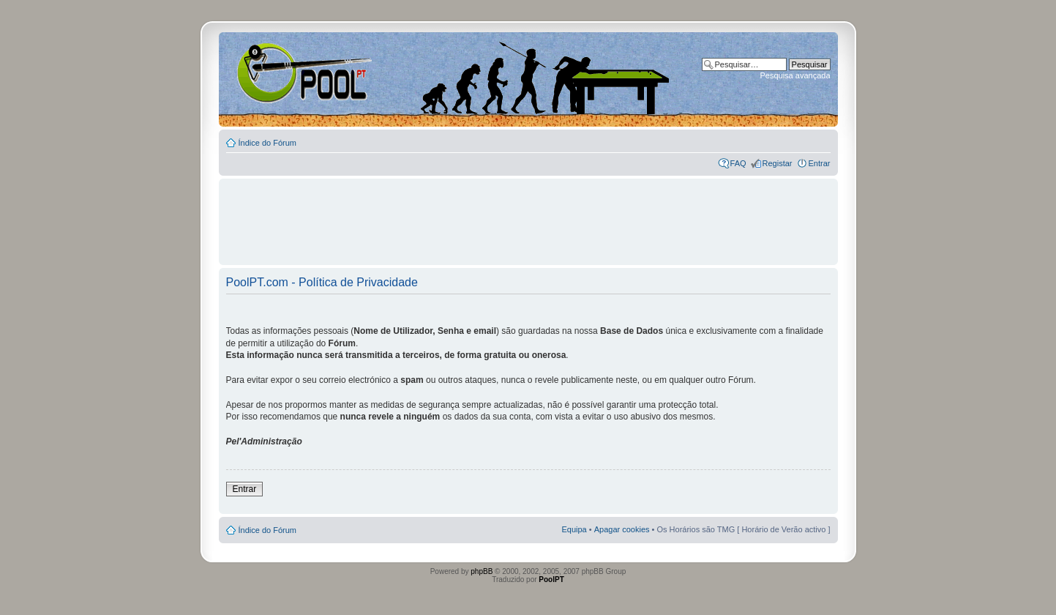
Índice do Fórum (267, 142)
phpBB (482, 571)
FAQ (738, 163)
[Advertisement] (528, 215)
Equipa (573, 529)
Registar (778, 163)
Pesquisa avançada (795, 75)
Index (266, 72)
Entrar (820, 163)
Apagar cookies (622, 529)
